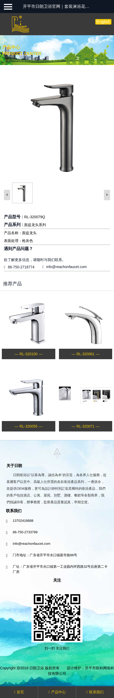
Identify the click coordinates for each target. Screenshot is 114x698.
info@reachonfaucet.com (66, 267)
